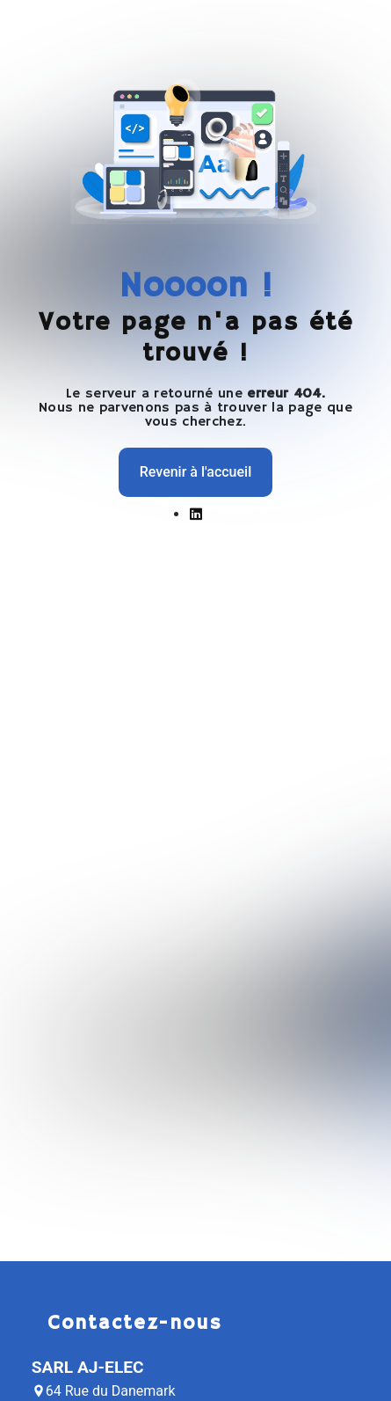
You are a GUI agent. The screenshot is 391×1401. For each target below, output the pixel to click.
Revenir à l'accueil (195, 471)
